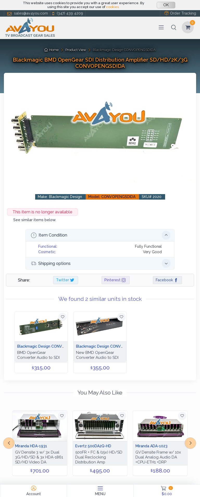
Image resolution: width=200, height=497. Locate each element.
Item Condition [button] (101, 235)
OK (166, 5)
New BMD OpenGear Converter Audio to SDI (97, 355)
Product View (75, 50)
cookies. (113, 7)
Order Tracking (180, 13)
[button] (174, 27)
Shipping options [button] (101, 263)
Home (51, 50)
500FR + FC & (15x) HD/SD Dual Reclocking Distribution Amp (98, 457)
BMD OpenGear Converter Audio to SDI (38, 355)
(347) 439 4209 (67, 13)
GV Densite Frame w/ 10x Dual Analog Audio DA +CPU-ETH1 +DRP (158, 457)
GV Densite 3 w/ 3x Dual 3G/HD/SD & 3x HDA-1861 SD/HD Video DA (39, 457)
